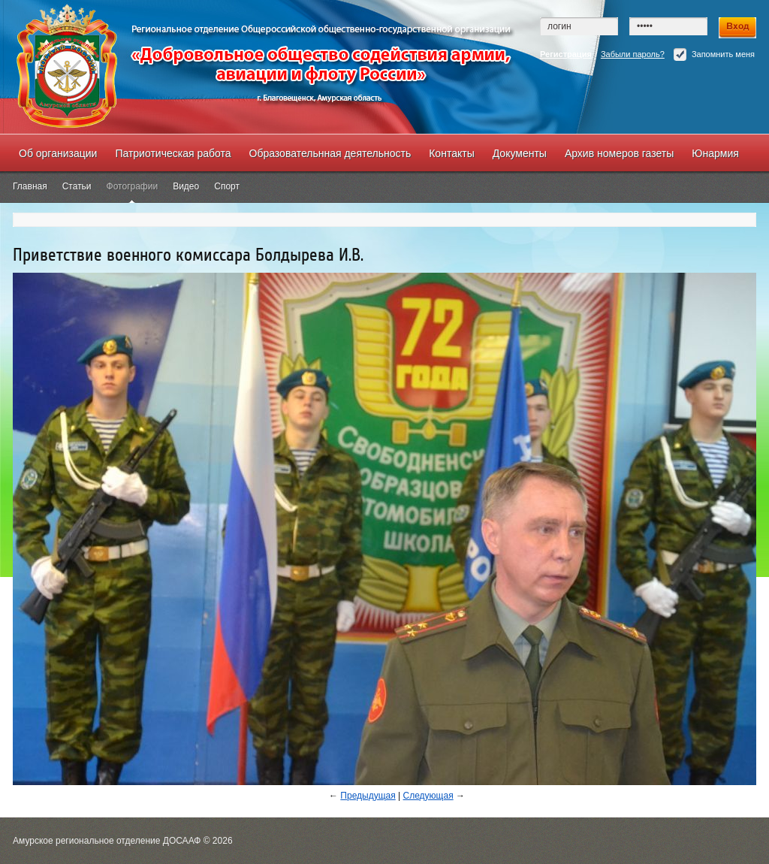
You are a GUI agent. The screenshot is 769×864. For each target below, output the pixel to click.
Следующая (428, 795)
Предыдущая (367, 795)
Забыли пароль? (633, 54)
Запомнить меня (714, 54)
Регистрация (566, 54)
